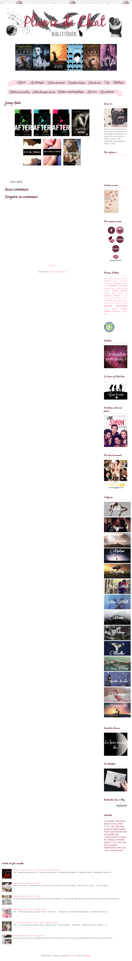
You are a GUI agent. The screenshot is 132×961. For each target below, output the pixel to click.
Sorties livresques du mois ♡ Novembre (28, 936)
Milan (113, 303)
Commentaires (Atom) (57, 272)
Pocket (124, 303)
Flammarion (117, 283)
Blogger (88, 956)
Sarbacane (116, 311)
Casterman (108, 283)
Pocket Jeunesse (115, 305)
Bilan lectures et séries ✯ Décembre (27, 883)
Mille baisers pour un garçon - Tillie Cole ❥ (29, 909)
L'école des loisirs (113, 293)
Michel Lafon (112, 301)
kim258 (72, 956)
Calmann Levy (110, 281)
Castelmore (123, 281)
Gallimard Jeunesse (117, 286)
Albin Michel (108, 278)
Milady (120, 300)
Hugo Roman (120, 291)
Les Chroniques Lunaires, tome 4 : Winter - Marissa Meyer (35, 922)
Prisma (106, 309)
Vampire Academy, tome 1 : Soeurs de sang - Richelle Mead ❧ (37, 870)
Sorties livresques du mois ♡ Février (27, 896)
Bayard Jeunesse (121, 278)
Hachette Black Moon (112, 288)
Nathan (118, 303)
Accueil (52, 266)
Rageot (114, 309)
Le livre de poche (114, 298)
